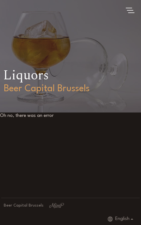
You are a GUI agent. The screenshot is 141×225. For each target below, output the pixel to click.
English (118, 219)
